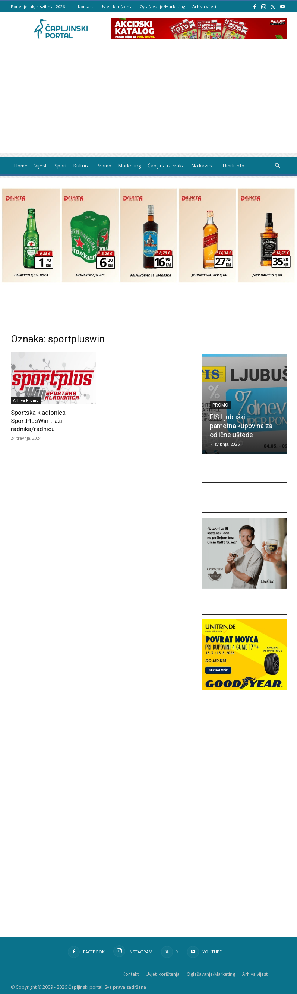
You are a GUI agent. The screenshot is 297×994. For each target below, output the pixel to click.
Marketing (129, 165)
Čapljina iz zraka (166, 165)
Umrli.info (233, 165)
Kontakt (85, 6)
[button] (278, 165)
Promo (104, 165)
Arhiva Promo (26, 400)
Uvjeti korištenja (116, 6)
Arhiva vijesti (205, 6)
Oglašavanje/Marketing (162, 6)
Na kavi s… (204, 165)
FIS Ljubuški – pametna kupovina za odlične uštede (241, 426)
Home (21, 165)
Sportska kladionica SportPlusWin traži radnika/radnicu (38, 421)
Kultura (81, 165)
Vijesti (41, 165)
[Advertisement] (148, 101)
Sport (60, 165)
